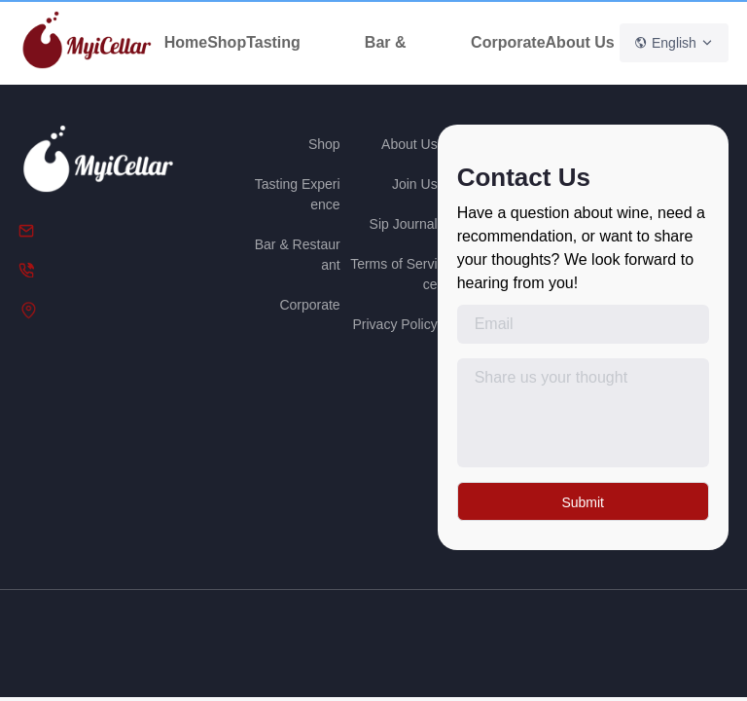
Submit (582, 502)
